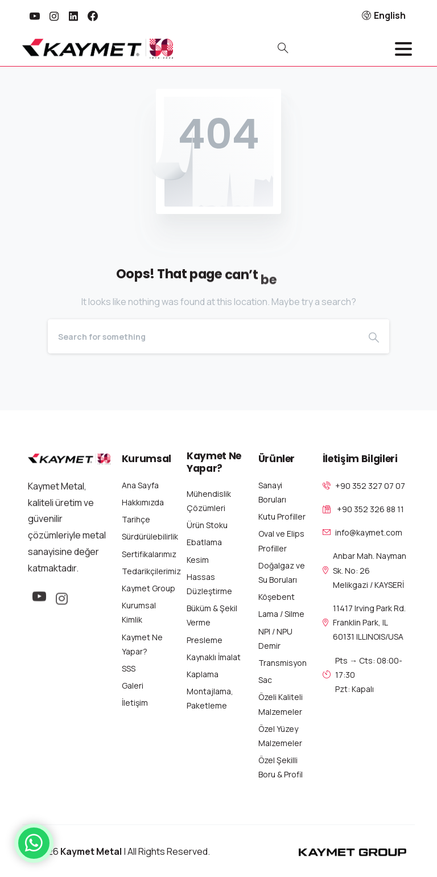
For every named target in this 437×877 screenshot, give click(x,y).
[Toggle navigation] (403, 49)
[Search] (203, 336)
